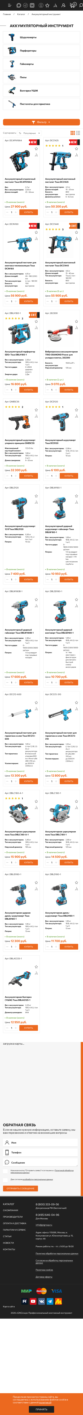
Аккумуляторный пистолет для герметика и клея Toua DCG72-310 (61, 735)
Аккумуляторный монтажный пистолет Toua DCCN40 (60, 264)
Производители (13, 1217)
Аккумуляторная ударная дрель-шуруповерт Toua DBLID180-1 (18, 915)
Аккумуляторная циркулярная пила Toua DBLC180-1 (60, 833)
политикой (45, 1402)
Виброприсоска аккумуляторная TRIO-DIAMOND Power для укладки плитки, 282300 (61, 354)
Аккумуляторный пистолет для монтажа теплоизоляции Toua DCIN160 (20, 265)
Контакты (9, 1249)
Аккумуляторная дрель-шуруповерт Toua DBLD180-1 (59, 914)
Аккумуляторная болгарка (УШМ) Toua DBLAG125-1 (18, 998)
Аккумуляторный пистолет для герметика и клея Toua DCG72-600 (20, 735)
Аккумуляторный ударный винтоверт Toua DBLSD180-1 (59, 631)
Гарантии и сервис (14, 1230)
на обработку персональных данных (38, 1179)
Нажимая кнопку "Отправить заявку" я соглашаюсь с (42, 1171)
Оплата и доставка (14, 1223)
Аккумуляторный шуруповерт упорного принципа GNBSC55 (20, 441)
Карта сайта (9, 1306)
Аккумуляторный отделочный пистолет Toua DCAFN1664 (20, 180)
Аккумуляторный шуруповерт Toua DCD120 (60, 441)
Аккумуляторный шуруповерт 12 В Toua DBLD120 (20, 527)
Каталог (8, 1204)
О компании (10, 1210)
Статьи (7, 1236)
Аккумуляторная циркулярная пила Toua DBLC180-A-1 (20, 833)
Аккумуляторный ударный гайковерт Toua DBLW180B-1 (19, 631)
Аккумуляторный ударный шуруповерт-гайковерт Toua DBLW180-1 (59, 529)
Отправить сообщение (20, 1188)
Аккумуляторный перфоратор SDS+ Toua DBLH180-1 (20, 353)
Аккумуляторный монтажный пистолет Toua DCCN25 (60, 180)
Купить (28, 212)
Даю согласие (32, 1179)
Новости (8, 1243)
